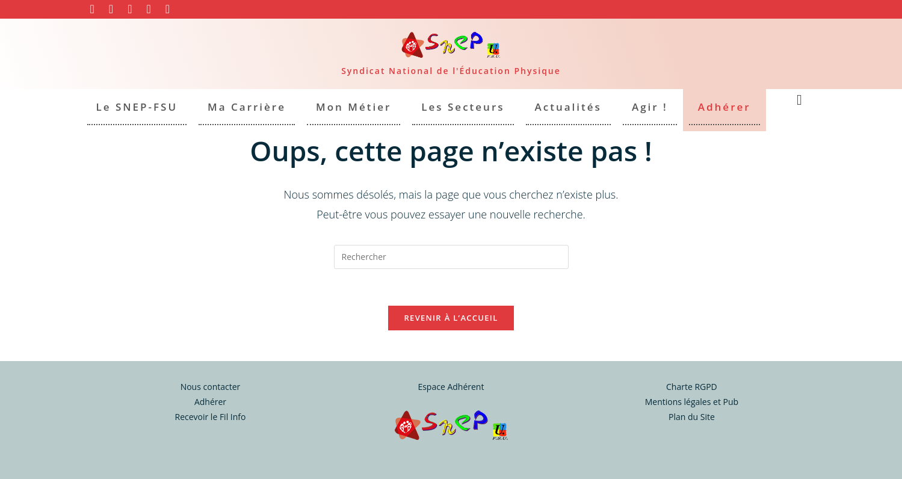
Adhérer (210, 401)
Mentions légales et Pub (691, 401)
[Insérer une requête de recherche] (451, 257)
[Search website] (799, 101)
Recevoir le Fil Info (210, 416)
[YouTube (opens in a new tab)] (129, 9)
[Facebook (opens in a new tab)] (96, 9)
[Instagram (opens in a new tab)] (111, 9)
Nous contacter (211, 386)
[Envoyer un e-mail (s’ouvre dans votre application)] (167, 9)
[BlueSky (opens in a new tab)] (148, 9)
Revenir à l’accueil (451, 317)
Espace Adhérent (451, 386)
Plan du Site (692, 416)
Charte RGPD (691, 386)
